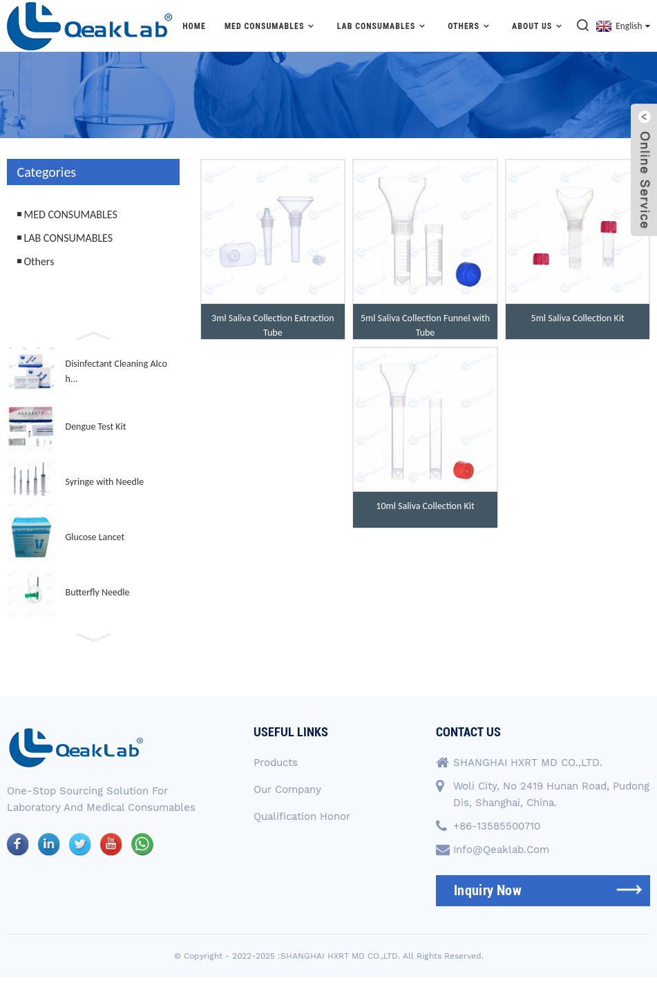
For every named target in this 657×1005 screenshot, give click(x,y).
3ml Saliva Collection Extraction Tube (272, 325)
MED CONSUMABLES (271, 25)
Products (276, 762)
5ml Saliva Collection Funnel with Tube (425, 325)
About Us (539, 25)
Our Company (287, 789)
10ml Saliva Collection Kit (425, 506)
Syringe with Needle (105, 482)
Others (470, 25)
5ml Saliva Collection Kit (578, 318)
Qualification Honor (302, 816)
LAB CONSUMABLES (383, 25)
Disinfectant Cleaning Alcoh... (116, 371)
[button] (93, 334)
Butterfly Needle (98, 592)
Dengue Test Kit (96, 426)
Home (194, 26)
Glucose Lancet (95, 537)
